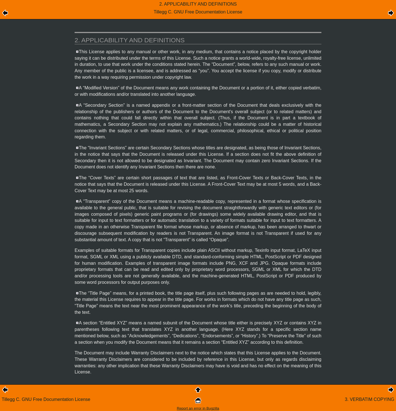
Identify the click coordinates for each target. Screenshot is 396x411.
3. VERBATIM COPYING (369, 399)
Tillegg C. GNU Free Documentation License (46, 399)
